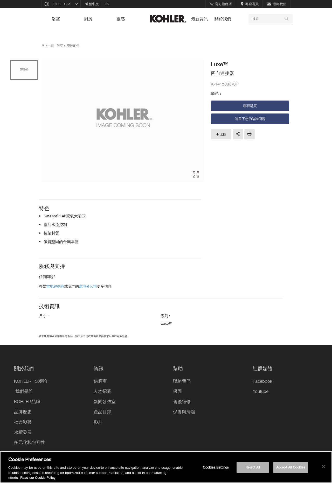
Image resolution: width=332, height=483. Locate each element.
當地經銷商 (55, 286)
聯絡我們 (276, 4)
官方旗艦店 (221, 4)
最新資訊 (199, 18)
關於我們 (223, 18)
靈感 (120, 18)
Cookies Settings (216, 467)
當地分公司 (88, 286)
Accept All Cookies (290, 467)
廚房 (88, 18)
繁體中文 (92, 4)
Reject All (252, 467)
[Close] (323, 466)
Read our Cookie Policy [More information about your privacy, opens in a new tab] (38, 477)
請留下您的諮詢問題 (250, 119)
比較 (222, 134)
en (107, 4)
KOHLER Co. (61, 4)
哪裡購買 (250, 4)
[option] (123, 121)
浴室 (56, 18)
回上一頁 (48, 46)
